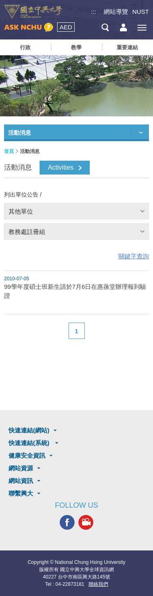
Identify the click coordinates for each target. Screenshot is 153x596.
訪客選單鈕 (123, 27)
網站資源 (21, 468)
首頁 (9, 151)
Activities (60, 167)
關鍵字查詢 (133, 256)
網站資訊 (21, 480)
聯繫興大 (21, 493)
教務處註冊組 (27, 231)
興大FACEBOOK (67, 522)
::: (93, 11)
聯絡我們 (98, 584)
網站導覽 (116, 11)
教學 (76, 47)
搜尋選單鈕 (105, 27)
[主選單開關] (142, 27)
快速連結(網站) (29, 430)
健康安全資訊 (27, 455)
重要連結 (127, 47)
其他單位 (21, 211)
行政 (25, 47)
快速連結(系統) (30, 442)
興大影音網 (85, 522)
